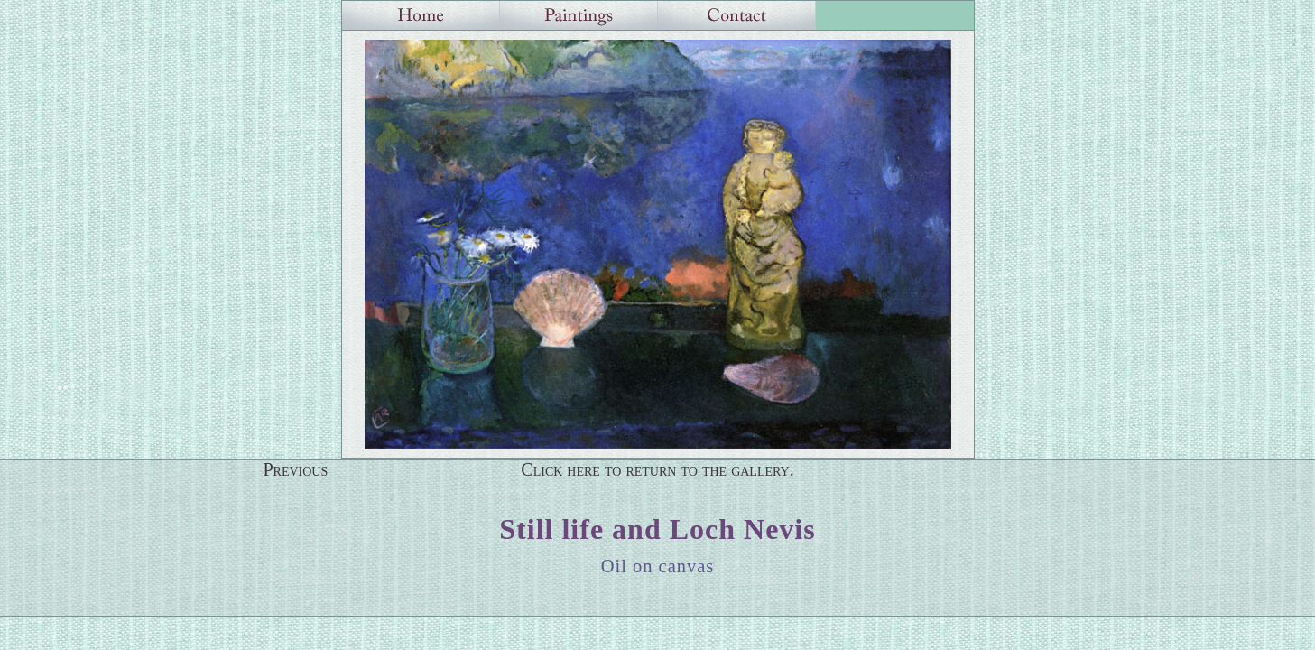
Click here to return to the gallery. (657, 469)
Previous (295, 469)
